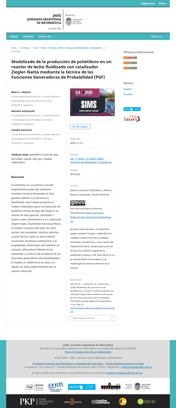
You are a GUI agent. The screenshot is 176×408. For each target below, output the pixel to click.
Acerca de (45, 36)
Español (128, 94)
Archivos (28, 36)
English (127, 89)
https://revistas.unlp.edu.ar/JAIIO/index (88, 351)
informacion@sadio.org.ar (137, 367)
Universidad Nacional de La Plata (125, 363)
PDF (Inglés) (81, 126)
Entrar (162, 3)
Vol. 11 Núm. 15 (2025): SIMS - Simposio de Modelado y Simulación (68, 47)
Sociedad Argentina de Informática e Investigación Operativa (67, 363)
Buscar (156, 36)
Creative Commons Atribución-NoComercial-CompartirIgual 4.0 (90, 217)
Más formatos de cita (83, 318)
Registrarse (148, 3)
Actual (14, 36)
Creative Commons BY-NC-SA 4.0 (123, 372)
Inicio (14, 47)
